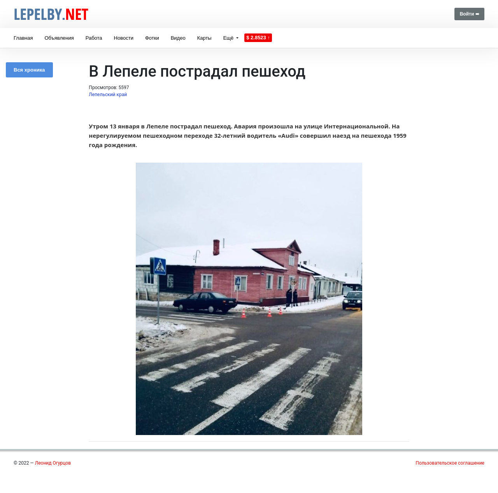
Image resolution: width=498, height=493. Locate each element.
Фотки (152, 38)
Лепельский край (108, 94)
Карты (204, 38)
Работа (94, 38)
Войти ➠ (469, 14)
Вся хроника (29, 70)
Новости (123, 38)
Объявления (59, 38)
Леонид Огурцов (53, 463)
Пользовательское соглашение (450, 463)
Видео (178, 38)
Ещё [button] (229, 38)
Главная (23, 38)
